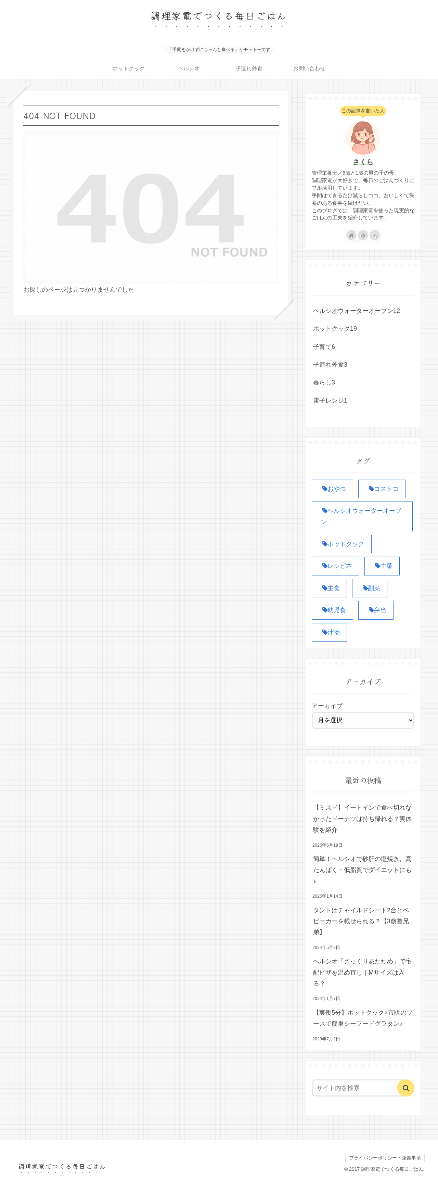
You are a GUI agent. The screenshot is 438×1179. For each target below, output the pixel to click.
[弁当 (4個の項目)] (376, 610)
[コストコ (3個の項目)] (382, 489)
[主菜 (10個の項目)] (382, 566)
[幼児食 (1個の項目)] (332, 610)
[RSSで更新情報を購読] (374, 235)
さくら (363, 162)
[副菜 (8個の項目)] (369, 588)
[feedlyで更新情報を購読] (363, 235)
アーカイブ (327, 705)
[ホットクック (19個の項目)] (342, 544)
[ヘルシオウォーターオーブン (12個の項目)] (362, 516)
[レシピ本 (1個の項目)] (335, 566)
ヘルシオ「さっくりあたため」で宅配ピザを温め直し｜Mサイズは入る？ (362, 972)
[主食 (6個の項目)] (329, 588)
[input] (359, 1087)
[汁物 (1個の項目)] (329, 632)
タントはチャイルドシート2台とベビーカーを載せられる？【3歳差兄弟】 (361, 921)
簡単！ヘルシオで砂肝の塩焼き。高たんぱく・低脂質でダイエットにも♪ (362, 870)
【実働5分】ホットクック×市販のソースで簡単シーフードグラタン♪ (363, 1018)
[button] (405, 1087)
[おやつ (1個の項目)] (332, 489)
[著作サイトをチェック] (351, 235)
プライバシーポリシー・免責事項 (385, 1158)
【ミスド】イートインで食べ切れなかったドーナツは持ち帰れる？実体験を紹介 (362, 818)
